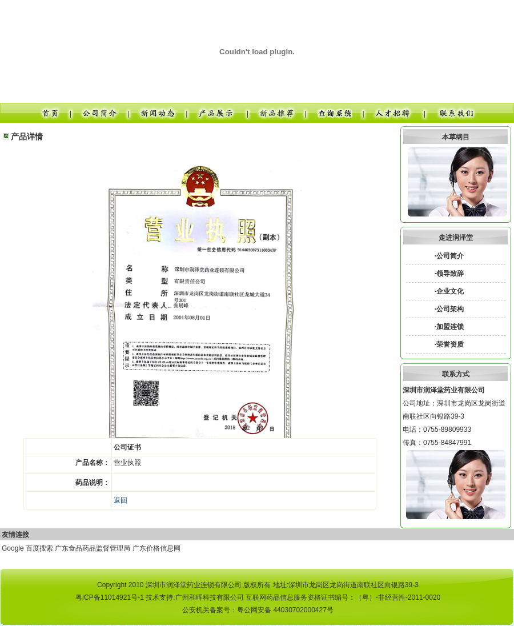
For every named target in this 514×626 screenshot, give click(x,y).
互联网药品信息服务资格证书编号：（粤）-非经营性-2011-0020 (343, 597)
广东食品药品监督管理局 (92, 548)
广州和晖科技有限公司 (209, 597)
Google (13, 548)
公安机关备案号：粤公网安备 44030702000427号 (258, 610)
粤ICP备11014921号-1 (109, 597)
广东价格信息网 (156, 548)
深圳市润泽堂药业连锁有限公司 (194, 585)
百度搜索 (39, 548)
